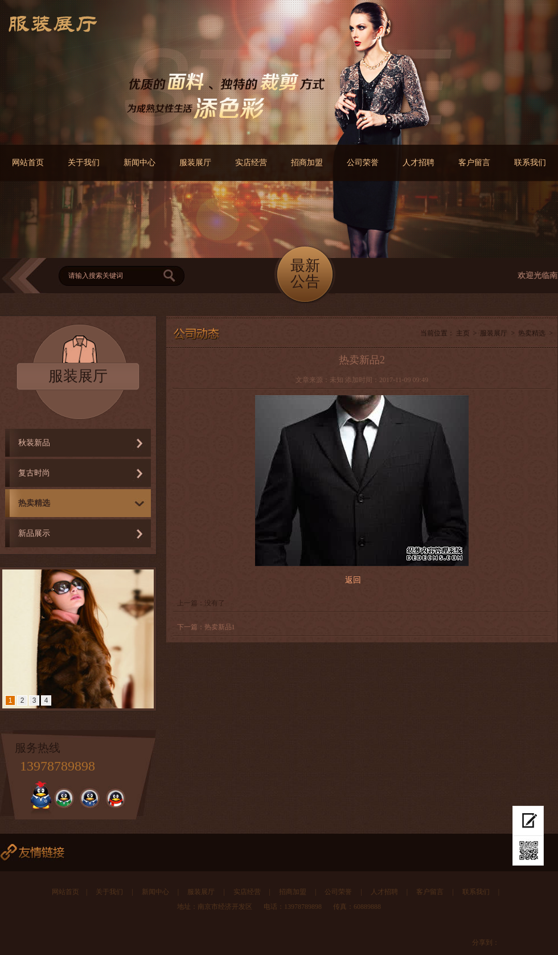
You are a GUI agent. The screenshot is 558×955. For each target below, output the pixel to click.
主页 (463, 333)
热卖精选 (34, 503)
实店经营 (251, 162)
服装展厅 (195, 162)
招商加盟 (307, 162)
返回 (353, 580)
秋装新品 (34, 442)
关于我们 (84, 162)
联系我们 (530, 162)
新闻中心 (139, 162)
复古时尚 (34, 473)
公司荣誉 (363, 162)
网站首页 (28, 162)
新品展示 (34, 533)
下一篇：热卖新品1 (206, 627)
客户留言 (474, 162)
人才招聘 (418, 162)
